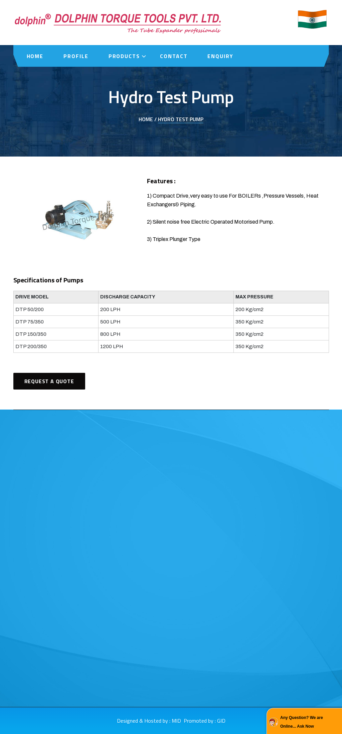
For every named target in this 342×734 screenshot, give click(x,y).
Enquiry (220, 56)
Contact (173, 56)
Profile (75, 56)
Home (35, 56)
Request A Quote (49, 381)
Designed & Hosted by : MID (149, 721)
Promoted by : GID (204, 721)
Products (124, 56)
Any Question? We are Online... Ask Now (301, 722)
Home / (148, 119)
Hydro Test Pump (180, 119)
